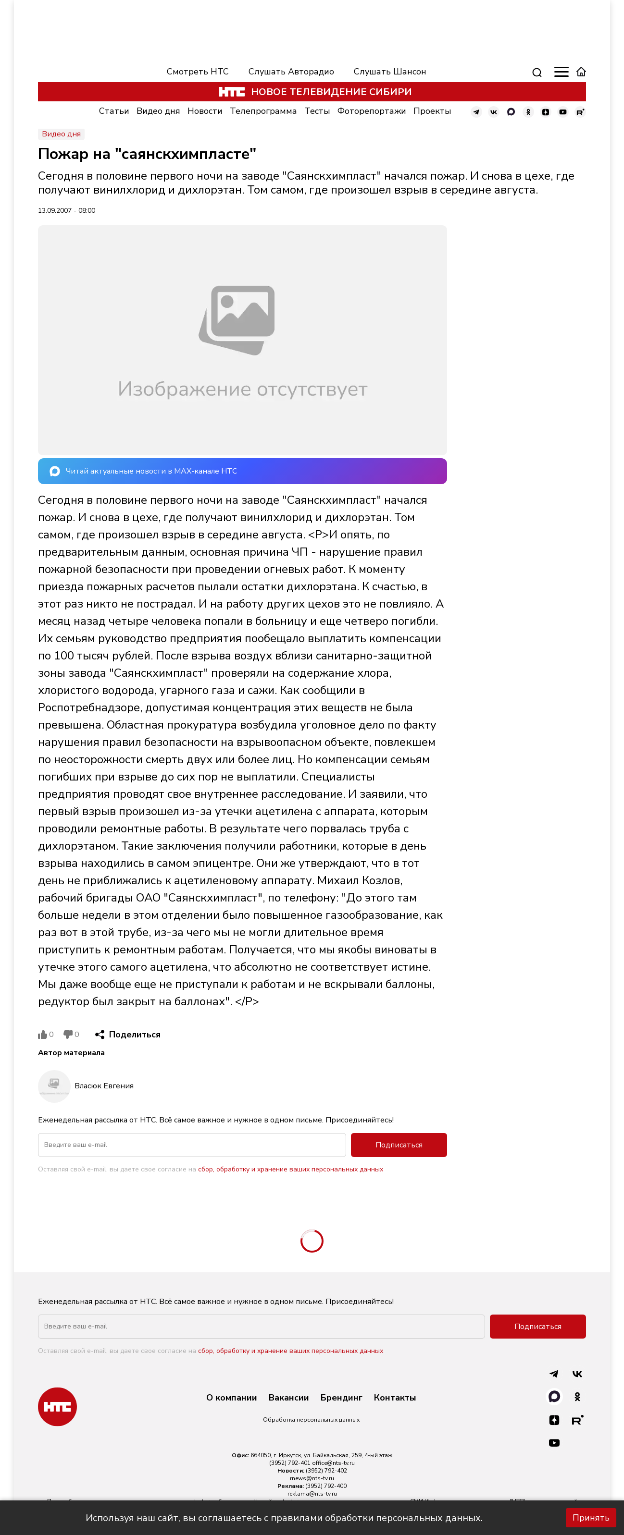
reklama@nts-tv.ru (312, 1494)
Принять (591, 1517)
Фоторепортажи (371, 111)
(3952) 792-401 (290, 1463)
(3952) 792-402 (326, 1470)
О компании (231, 1398)
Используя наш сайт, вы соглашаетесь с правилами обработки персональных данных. (284, 1517)
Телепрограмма (263, 111)
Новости (205, 111)
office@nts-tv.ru (333, 1463)
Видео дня (158, 111)
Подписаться (399, 1145)
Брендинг (341, 1398)
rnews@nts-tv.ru (312, 1478)
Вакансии (289, 1398)
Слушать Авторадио (291, 71)
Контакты (395, 1398)
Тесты (317, 111)
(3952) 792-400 (326, 1486)
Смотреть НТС (198, 71)
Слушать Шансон (390, 71)
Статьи (114, 111)
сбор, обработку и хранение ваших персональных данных (290, 1169)
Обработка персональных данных (311, 1419)
